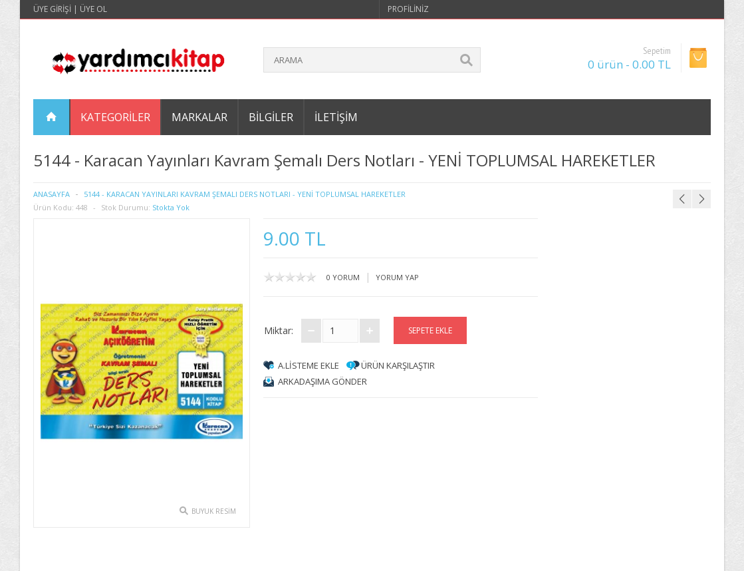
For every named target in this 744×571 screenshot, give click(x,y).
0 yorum (343, 277)
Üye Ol (93, 9)
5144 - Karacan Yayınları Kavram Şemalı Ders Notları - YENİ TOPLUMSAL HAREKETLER (245, 194)
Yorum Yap (397, 277)
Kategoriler (115, 117)
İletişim (336, 117)
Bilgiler (271, 117)
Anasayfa (51, 194)
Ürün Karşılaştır (398, 365)
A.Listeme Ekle (308, 365)
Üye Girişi (52, 9)
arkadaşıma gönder (322, 381)
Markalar (199, 117)
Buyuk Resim (213, 511)
